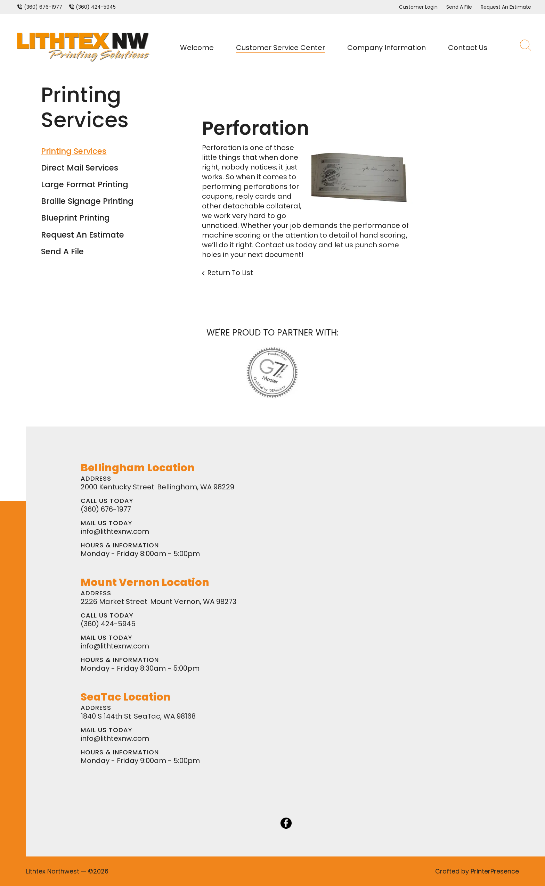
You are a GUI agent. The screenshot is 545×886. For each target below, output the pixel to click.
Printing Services (73, 151)
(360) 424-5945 (96, 6)
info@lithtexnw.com (115, 531)
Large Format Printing (84, 184)
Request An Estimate (506, 7)
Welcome (197, 47)
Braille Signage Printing (87, 201)
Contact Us (467, 47)
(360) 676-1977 (43, 6)
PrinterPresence (495, 871)
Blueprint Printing (75, 217)
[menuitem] (200, 47)
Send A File (459, 7)
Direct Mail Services (79, 167)
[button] (525, 47)
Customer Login (418, 7)
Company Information (386, 47)
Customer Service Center (280, 47)
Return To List (230, 273)
